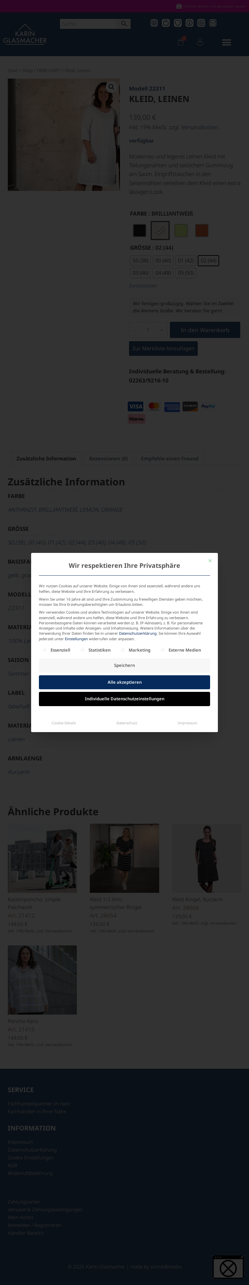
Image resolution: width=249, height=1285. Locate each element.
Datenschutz (126, 677)
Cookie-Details (64, 677)
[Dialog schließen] (210, 515)
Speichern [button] (124, 620)
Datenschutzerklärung (138, 588)
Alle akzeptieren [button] (125, 637)
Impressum (187, 677)
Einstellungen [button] (76, 593)
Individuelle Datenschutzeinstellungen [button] (124, 653)
